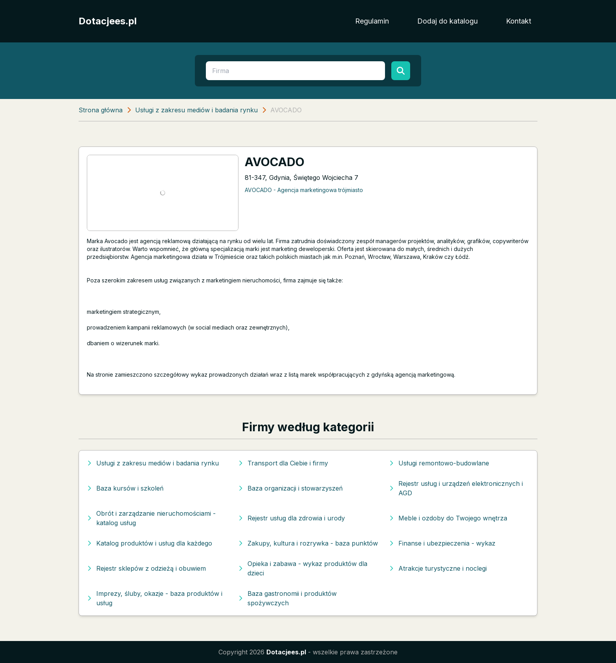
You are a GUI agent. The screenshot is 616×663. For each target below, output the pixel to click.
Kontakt (518, 21)
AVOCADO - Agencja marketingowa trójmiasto (304, 190)
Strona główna (101, 110)
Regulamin (372, 21)
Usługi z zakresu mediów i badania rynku (196, 110)
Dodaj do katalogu (447, 21)
